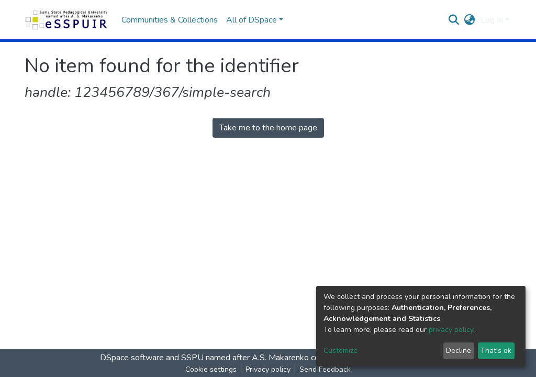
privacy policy (451, 330)
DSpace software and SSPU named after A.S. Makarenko (204, 357)
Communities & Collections (169, 20)
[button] (469, 20)
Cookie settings (211, 369)
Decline (458, 351)
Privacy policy (268, 369)
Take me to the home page (268, 128)
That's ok (496, 351)
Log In (492, 20)
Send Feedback (325, 369)
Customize (340, 351)
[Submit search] (454, 20)
